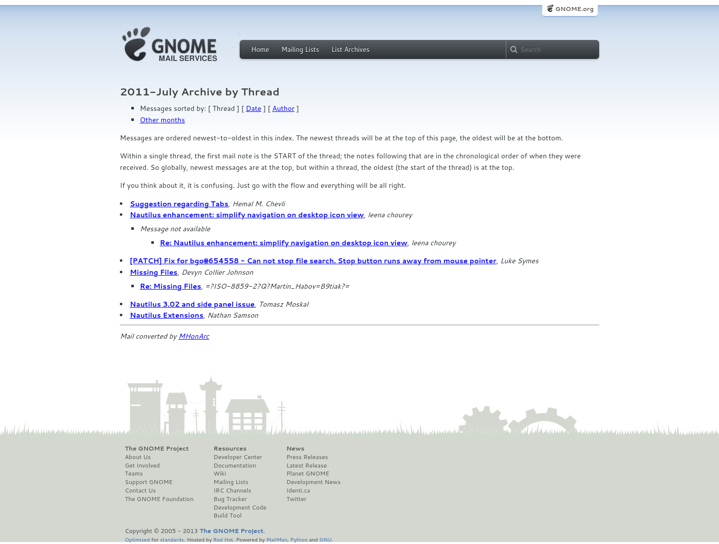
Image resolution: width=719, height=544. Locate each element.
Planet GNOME (307, 474)
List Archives (350, 49)
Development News (313, 482)
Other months (162, 120)
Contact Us (140, 491)
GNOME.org (574, 8)
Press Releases (307, 457)
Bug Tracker (230, 499)
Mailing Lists (300, 49)
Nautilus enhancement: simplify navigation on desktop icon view (247, 215)
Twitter (296, 499)
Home (260, 49)
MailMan (276, 539)
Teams (134, 474)
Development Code (240, 508)
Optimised (137, 539)
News (295, 449)
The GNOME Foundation (159, 499)
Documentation (235, 466)
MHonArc (193, 336)
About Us (138, 457)
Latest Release (306, 466)
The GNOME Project (157, 449)
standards (172, 539)
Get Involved (142, 466)
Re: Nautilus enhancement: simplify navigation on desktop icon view (283, 243)
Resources (230, 449)
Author (283, 108)
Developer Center (238, 457)
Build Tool (228, 516)
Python (299, 539)
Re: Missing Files (170, 286)
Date (253, 108)
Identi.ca (298, 491)
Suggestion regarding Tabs (179, 204)
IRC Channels (233, 491)
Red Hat (223, 539)
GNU (326, 539)
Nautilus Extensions (166, 315)
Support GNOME (149, 482)
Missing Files (153, 272)
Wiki (220, 474)
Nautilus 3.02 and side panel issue (192, 304)
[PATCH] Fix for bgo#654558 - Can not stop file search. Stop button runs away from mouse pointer (313, 261)
